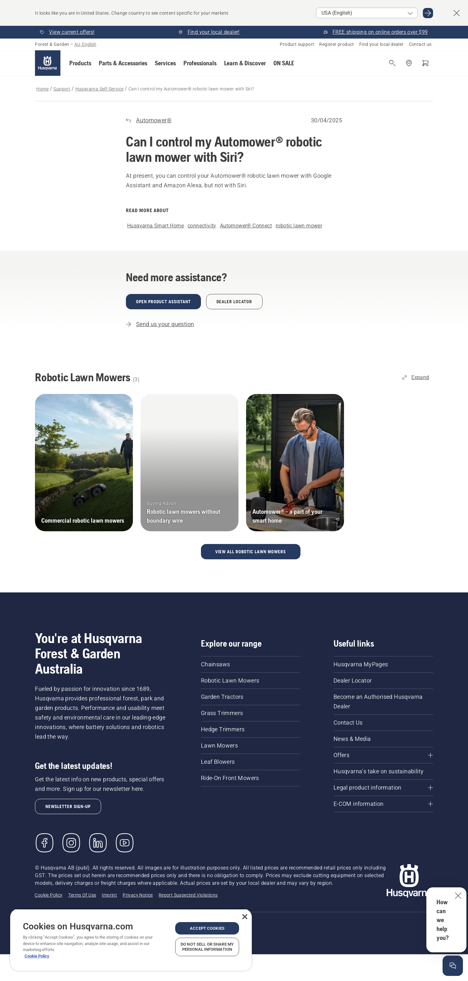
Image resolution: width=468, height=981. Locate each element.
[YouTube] (124, 842)
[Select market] (367, 13)
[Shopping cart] (425, 63)
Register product (336, 44)
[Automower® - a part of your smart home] (295, 462)
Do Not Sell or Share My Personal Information (207, 947)
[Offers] (383, 755)
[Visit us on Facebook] (44, 842)
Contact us (420, 44)
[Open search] (392, 63)
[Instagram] (71, 842)
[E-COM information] (383, 804)
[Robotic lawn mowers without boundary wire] (189, 462)
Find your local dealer (381, 44)
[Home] (47, 63)
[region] (131, 940)
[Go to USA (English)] (428, 13)
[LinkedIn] (97, 842)
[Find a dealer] (408, 63)
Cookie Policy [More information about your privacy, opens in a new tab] (36, 956)
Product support (297, 44)
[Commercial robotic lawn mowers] (84, 462)
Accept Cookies (207, 928)
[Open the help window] (453, 966)
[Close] (244, 916)
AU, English (85, 44)
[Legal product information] (383, 787)
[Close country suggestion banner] (456, 13)
